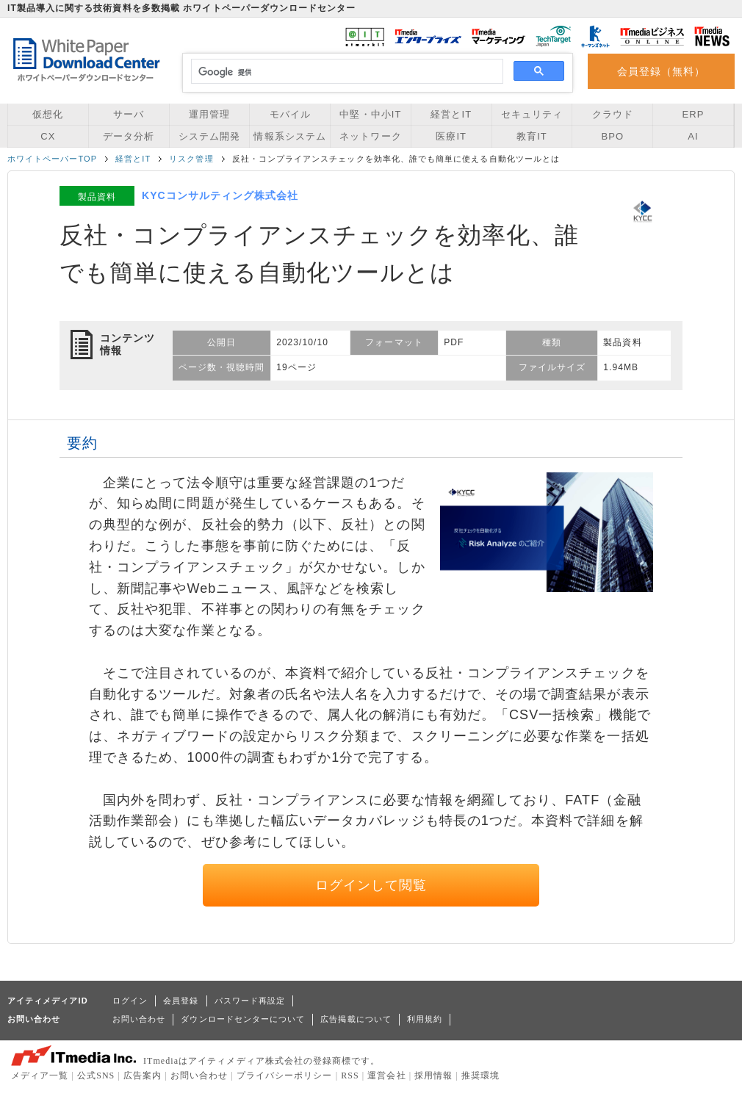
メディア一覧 (39, 1075)
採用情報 (433, 1075)
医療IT (451, 136)
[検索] (344, 72)
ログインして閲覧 (371, 885)
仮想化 (47, 114)
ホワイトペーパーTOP (52, 158)
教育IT (531, 136)
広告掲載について (356, 1019)
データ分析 (128, 136)
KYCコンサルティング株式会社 (220, 195)
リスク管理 (191, 158)
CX (47, 136)
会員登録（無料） (661, 71)
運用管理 (209, 114)
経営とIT (451, 114)
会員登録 (180, 1000)
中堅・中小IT (370, 114)
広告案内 (142, 1075)
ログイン (130, 1000)
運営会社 (386, 1075)
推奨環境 (480, 1075)
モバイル (290, 114)
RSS (350, 1075)
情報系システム (289, 136)
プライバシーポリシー (285, 1075)
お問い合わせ (138, 1019)
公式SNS (96, 1075)
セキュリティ (532, 114)
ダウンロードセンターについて (243, 1019)
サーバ (128, 114)
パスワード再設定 (250, 1000)
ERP (693, 114)
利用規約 (424, 1019)
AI (693, 136)
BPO (612, 136)
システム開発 (209, 136)
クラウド (612, 114)
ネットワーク (370, 136)
